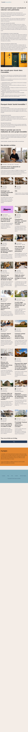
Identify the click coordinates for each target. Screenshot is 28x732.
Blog (14, 441)
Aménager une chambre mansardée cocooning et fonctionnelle (7, 193)
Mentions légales (23, 475)
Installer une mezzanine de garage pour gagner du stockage (7, 250)
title (16, 191)
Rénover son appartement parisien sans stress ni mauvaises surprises (6, 365)
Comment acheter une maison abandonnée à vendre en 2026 (20, 336)
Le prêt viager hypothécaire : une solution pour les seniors (20, 305)
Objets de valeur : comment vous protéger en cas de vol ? (20, 277)
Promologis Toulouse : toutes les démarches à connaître (21, 424)
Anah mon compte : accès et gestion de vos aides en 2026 (6, 425)
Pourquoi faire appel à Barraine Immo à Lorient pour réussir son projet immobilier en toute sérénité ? (21, 366)
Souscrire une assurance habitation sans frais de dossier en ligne (7, 277)
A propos (3, 475)
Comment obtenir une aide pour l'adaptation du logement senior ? (6, 336)
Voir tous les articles (14, 99)
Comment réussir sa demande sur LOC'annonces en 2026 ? (10, 167)
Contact (16, 475)
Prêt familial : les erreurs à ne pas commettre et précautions (20, 249)
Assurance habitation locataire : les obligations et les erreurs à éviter (21, 396)
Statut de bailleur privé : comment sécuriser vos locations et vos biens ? (6, 306)
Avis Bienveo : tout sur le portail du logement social (6, 219)
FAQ (12, 475)
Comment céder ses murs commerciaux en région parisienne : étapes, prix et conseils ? (7, 396)
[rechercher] (24, 2)
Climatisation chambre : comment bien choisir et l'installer (20, 222)
